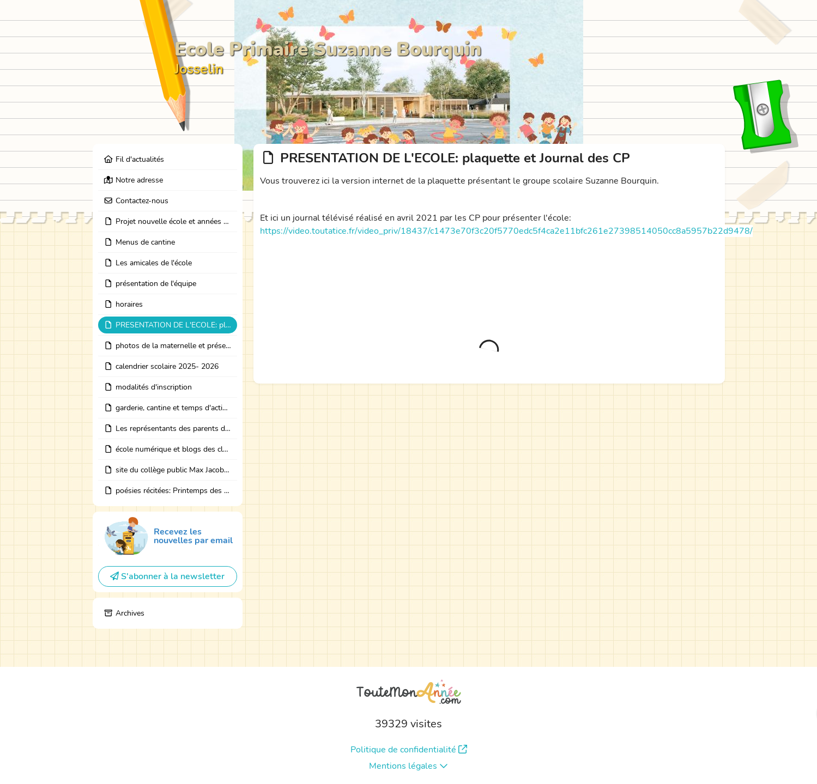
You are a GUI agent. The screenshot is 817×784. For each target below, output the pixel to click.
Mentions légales (408, 766)
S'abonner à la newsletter (167, 576)
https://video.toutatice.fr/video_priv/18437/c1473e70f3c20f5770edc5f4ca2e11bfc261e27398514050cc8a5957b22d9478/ (506, 231)
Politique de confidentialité (408, 750)
